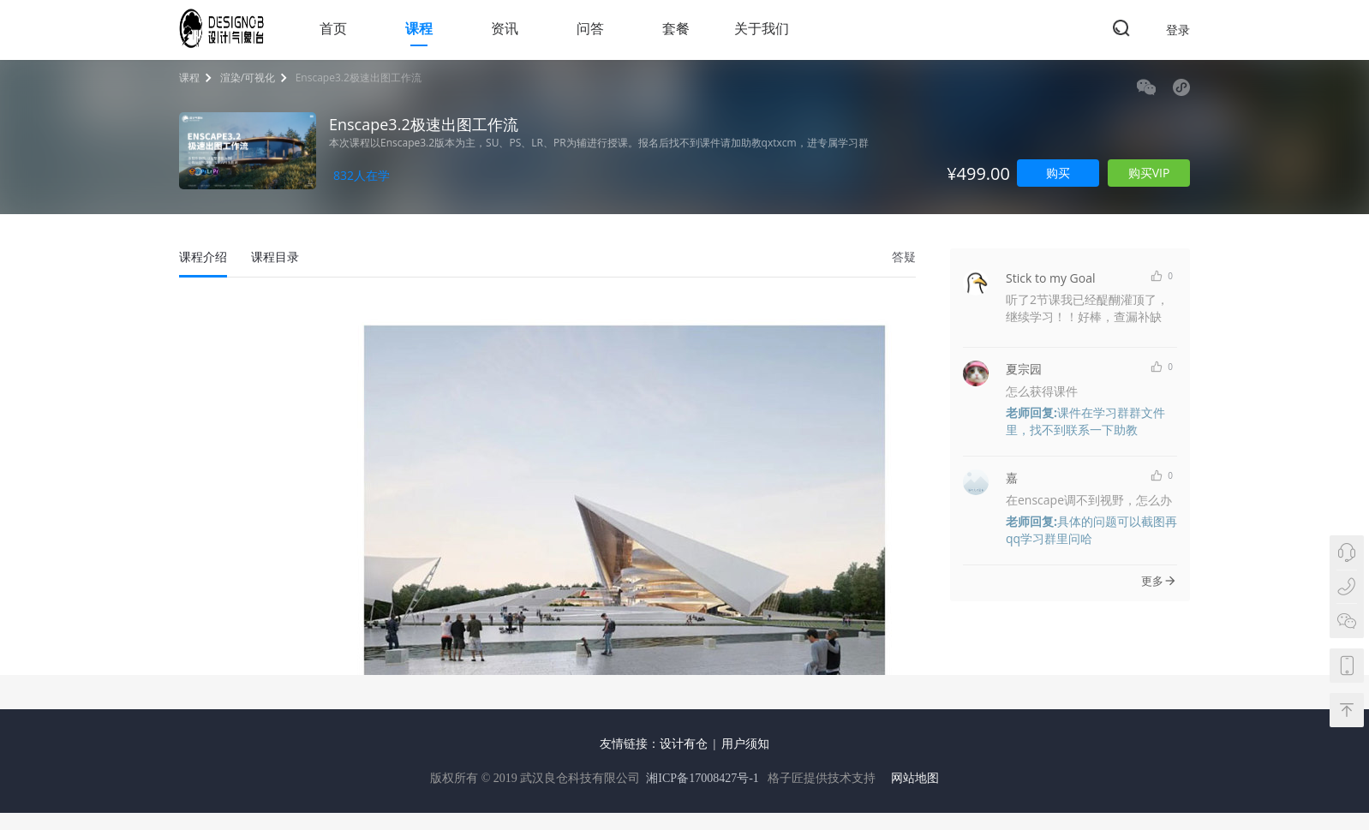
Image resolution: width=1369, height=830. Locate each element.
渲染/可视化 (247, 77)
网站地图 (915, 778)
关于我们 (761, 28)
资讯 (504, 28)
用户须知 (745, 743)
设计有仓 (684, 743)
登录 (1178, 29)
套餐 (676, 28)
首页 (333, 28)
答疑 (904, 256)
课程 (419, 28)
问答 (590, 28)
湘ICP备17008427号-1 (702, 778)
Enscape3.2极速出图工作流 (358, 77)
